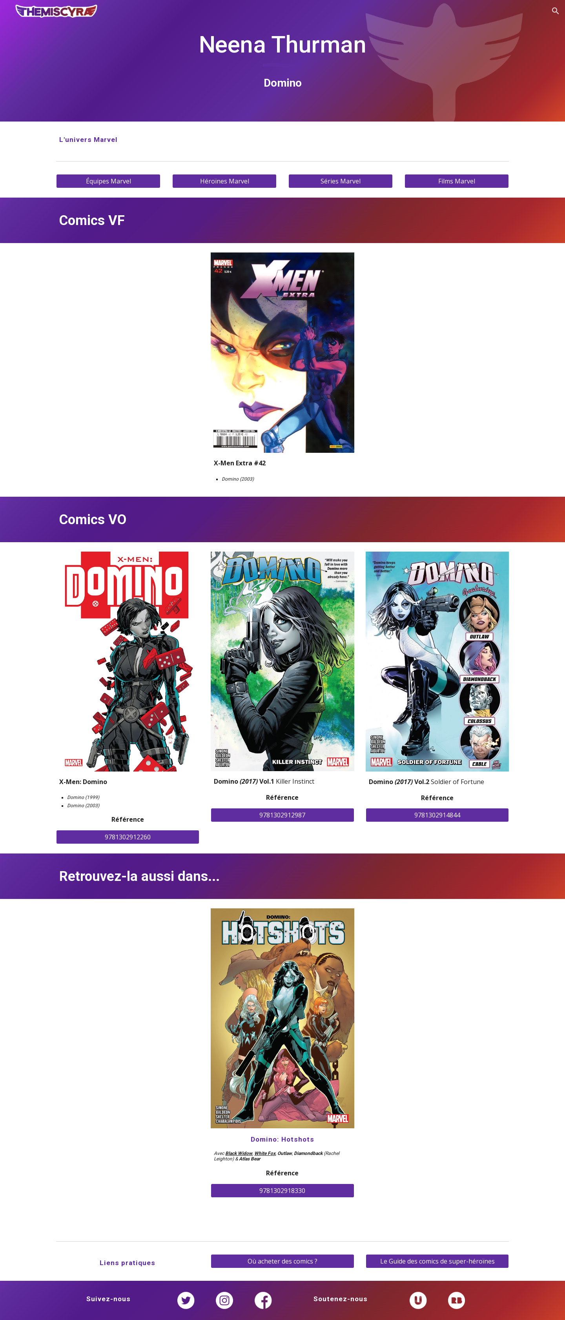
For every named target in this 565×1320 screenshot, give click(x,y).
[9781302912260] (127, 837)
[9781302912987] (282, 815)
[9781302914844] (437, 815)
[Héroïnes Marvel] (224, 181)
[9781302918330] (282, 1190)
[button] (555, 11)
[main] (282, 60)
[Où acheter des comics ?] (282, 1261)
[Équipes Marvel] (108, 181)
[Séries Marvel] (340, 181)
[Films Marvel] (456, 181)
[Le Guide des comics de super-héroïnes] (437, 1261)
